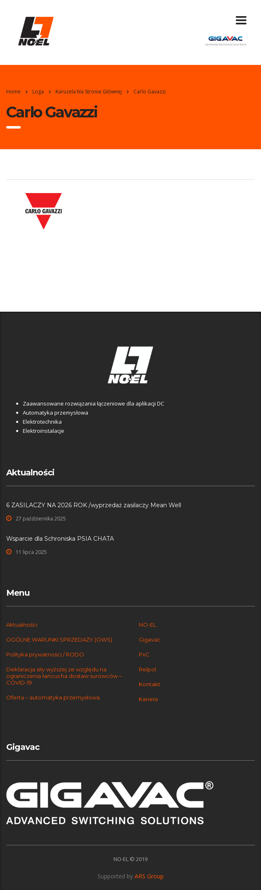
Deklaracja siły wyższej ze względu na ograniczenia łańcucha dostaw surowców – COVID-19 (64, 676)
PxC (144, 654)
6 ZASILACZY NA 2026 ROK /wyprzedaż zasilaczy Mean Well (93, 505)
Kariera (148, 699)
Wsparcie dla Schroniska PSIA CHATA (60, 538)
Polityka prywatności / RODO (45, 654)
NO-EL (147, 624)
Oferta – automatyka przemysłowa (53, 697)
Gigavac (150, 639)
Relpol (147, 669)
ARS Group (149, 876)
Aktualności (21, 624)
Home (13, 91)
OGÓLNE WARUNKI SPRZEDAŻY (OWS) (59, 639)
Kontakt (149, 684)
